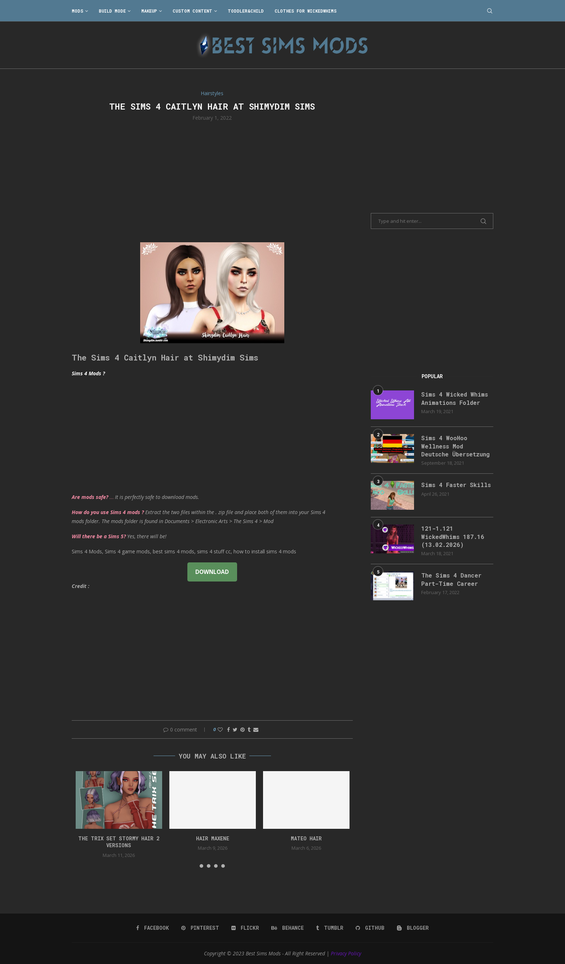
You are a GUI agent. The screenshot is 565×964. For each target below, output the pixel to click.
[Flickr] (245, 928)
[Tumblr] (329, 928)
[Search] (489, 10)
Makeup (149, 11)
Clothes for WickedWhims (306, 11)
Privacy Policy (346, 953)
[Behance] (287, 928)
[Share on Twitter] (235, 729)
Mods (77, 11)
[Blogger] (413, 928)
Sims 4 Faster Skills (456, 484)
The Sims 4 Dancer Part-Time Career (451, 579)
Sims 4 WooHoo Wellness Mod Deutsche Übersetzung (455, 446)
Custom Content (192, 11)
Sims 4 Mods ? (88, 373)
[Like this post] (220, 729)
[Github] (370, 928)
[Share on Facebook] (228, 729)
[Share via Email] (255, 729)
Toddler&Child (246, 11)
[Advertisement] (212, 181)
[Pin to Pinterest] (242, 729)
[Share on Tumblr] (249, 729)
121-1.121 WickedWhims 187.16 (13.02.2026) (452, 536)
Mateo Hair (306, 838)
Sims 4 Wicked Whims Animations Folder (454, 398)
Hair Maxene (212, 838)
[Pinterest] (200, 928)
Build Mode (112, 11)
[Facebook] (152, 928)
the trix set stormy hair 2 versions (118, 842)
